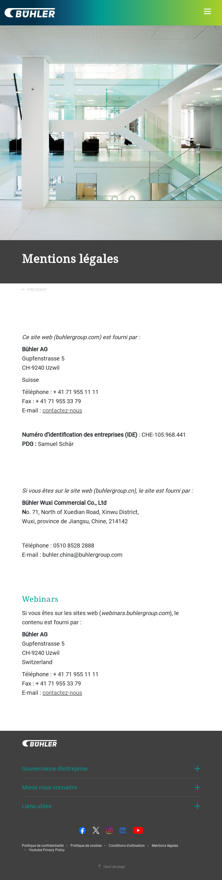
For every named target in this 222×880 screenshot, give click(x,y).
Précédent (34, 289)
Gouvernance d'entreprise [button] (55, 768)
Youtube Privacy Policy (47, 849)
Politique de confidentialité (43, 845)
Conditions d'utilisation (127, 845)
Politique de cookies (86, 845)
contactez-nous (62, 410)
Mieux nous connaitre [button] (49, 787)
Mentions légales (165, 845)
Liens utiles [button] (36, 806)
